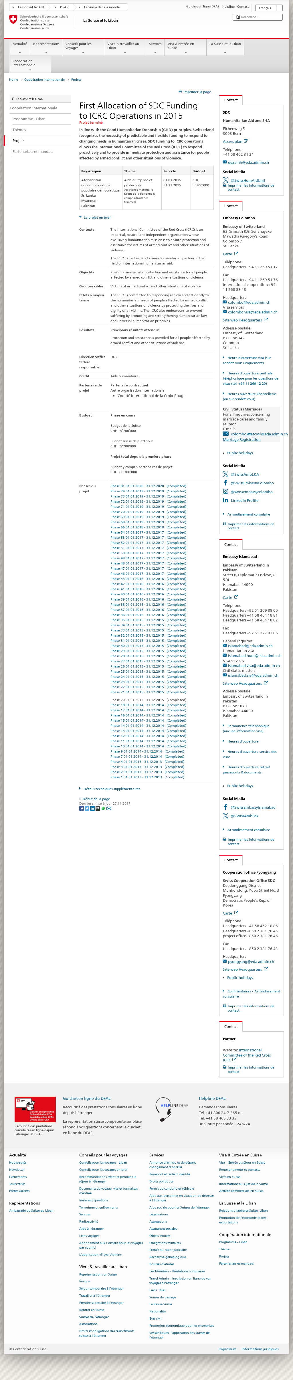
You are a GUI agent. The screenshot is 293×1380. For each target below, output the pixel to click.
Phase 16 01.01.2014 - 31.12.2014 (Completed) (148, 715)
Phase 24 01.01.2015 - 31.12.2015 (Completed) (148, 676)
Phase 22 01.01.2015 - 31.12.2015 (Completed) (148, 687)
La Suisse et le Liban (225, 48)
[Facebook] (82, 808)
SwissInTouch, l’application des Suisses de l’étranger (179, 1335)
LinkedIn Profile (244, 500)
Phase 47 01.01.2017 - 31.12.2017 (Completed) (148, 568)
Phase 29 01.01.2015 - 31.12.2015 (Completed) (148, 651)
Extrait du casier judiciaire (168, 1250)
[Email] (108, 808)
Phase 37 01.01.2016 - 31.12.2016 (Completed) (148, 609)
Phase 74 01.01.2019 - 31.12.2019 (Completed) (148, 491)
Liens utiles (157, 1290)
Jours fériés (17, 1184)
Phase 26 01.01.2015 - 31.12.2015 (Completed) (148, 666)
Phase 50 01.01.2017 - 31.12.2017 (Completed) (148, 553)
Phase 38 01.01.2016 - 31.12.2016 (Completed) (148, 604)
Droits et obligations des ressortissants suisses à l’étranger (106, 1334)
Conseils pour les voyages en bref (103, 1170)
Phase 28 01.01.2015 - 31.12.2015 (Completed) (148, 656)
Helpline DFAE (212, 1098)
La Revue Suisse (160, 1304)
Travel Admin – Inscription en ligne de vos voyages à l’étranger (180, 1281)
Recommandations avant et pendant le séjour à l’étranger (107, 1179)
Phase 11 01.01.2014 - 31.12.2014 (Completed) (148, 741)
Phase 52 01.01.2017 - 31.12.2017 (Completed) (148, 542)
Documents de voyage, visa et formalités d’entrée (108, 1191)
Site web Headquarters (245, 320)
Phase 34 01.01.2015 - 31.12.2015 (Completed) (148, 625)
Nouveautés (17, 1163)
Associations (88, 1324)
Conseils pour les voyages (83, 48)
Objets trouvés (159, 1236)
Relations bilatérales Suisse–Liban (243, 1211)
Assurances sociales (163, 1229)
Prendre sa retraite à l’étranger (101, 1303)
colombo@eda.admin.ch (249, 302)
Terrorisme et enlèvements (98, 1207)
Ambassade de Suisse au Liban (31, 1211)
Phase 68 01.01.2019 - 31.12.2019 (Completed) (148, 522)
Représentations (46, 48)
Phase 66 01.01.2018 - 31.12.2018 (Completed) (148, 527)
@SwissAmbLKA (245, 474)
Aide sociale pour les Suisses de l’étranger (179, 1207)
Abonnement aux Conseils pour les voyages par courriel (111, 1245)
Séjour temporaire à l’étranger (101, 1289)
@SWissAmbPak (244, 816)
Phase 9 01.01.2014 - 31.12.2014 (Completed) (147, 751)
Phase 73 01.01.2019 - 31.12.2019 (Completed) (148, 496)
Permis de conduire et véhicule (171, 1189)
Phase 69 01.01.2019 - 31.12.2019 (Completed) (148, 517)
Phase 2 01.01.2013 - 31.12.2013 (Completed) (147, 772)
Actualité (20, 48)
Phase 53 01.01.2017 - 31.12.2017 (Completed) (148, 537)
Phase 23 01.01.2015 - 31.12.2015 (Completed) (148, 682)
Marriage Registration (242, 439)
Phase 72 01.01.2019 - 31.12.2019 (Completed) (148, 501)
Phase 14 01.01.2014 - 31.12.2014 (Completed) (148, 725)
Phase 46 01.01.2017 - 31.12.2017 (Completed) (148, 573)
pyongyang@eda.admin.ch (251, 961)
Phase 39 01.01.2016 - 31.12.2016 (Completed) (148, 599)
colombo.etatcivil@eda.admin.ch (259, 434)
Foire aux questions (93, 1200)
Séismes (84, 1215)
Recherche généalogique (167, 1257)
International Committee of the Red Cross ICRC (247, 1055)
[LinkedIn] (93, 808)
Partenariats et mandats (236, 1264)
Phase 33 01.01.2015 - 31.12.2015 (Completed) (148, 630)
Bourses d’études (161, 1264)
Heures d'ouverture (243, 741)
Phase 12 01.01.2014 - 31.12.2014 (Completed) (148, 736)
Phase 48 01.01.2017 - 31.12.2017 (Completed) (148, 563)
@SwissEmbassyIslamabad (253, 807)
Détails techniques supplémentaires (111, 789)
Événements (18, 1177)
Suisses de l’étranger (94, 1317)
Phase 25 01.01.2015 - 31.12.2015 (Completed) (148, 671)
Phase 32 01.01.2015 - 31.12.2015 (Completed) (148, 635)
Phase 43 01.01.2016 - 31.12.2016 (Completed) (148, 579)
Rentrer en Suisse (91, 1310)
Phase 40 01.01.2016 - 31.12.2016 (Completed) (148, 594)
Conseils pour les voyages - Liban (103, 1163)
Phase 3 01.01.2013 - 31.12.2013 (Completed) (147, 767)
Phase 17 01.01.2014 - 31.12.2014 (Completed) (148, 710)
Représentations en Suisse (98, 1274)
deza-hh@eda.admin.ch (248, 162)
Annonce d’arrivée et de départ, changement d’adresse (172, 1165)
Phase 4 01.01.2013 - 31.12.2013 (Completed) (147, 761)
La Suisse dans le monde (102, 7)
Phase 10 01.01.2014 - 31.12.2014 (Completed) (148, 746)
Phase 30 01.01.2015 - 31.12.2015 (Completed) (148, 645)
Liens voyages (89, 1236)
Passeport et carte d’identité (169, 1174)
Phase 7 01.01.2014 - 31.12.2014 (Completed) (147, 756)
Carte (230, 254)
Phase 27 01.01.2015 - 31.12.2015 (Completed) (148, 661)
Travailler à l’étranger (94, 1296)
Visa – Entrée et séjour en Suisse (242, 1163)
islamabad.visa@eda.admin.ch (254, 665)
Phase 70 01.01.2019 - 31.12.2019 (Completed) (148, 512)
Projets (224, 1256)
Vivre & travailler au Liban (125, 48)
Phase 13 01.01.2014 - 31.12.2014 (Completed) (148, 731)
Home (13, 80)
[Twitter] (87, 808)
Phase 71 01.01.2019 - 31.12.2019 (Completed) (148, 506)
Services (155, 48)
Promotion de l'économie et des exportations (242, 1220)
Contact (228, 100)
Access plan (235, 141)
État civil (155, 1318)
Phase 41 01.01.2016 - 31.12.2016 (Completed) (148, 589)
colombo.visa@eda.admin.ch (253, 312)
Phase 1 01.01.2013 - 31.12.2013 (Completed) (147, 777)
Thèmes (224, 1249)
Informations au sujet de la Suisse (243, 1184)
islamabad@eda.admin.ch (250, 645)
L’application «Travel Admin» (100, 1255)
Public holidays (240, 453)
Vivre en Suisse (229, 1177)
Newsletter (17, 1170)
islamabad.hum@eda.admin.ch (255, 655)
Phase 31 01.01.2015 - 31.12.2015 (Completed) (148, 640)
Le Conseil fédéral (31, 7)
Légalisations (158, 1215)
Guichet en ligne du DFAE (87, 1098)
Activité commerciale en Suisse (241, 1191)
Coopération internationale (30, 65)
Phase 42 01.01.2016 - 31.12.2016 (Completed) (148, 584)
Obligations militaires (165, 1243)
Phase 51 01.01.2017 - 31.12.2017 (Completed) (148, 548)
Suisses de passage (162, 1297)
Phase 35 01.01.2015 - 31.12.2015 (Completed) (148, 620)
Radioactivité (88, 1222)
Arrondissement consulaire (248, 514)
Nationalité (157, 1312)
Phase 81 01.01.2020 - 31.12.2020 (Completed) (148, 486)
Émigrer (85, 1282)
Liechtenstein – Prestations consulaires (177, 1271)
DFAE (64, 7)
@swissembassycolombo (252, 491)
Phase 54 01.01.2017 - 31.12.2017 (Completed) (148, 532)
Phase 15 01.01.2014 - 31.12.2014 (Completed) (148, 720)
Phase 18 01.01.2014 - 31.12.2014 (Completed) (148, 705)
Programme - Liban (233, 1242)
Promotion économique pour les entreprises (181, 1326)
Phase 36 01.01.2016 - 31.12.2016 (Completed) (148, 615)
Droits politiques (161, 1181)
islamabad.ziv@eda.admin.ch (253, 675)
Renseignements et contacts (239, 1170)
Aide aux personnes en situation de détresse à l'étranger (181, 1198)
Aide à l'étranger (91, 1229)
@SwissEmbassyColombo (252, 483)
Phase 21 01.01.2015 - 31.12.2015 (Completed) (148, 692)
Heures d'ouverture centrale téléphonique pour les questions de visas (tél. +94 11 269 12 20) (250, 378)
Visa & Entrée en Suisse (185, 48)
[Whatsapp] (103, 808)
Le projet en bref (97, 217)
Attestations (158, 1222)
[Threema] (98, 808)
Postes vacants (19, 1191)
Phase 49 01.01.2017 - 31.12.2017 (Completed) (148, 558)
